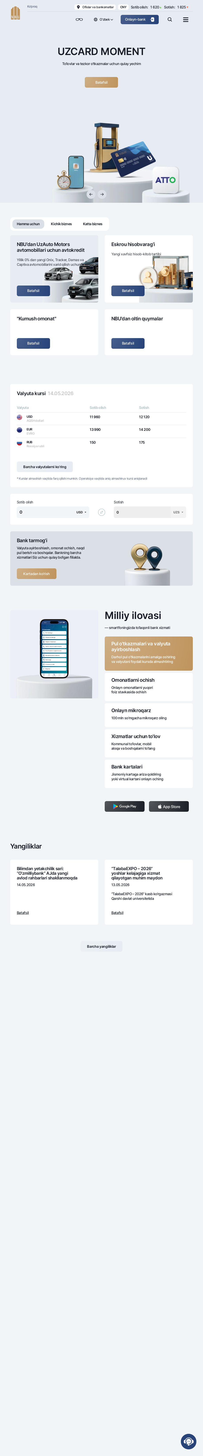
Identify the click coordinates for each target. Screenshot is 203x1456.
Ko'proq (32, 6)
